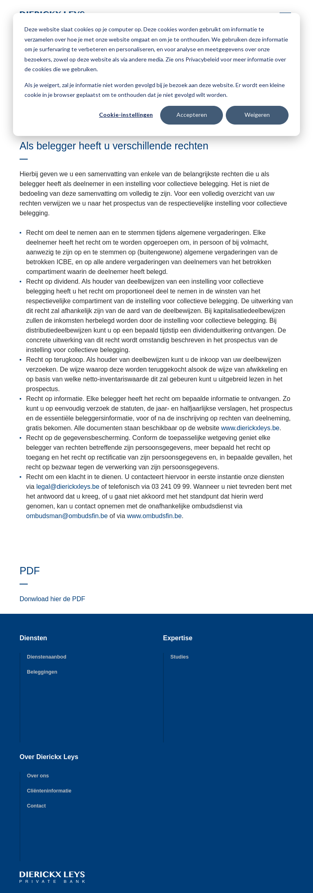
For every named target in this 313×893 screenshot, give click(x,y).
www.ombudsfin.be (154, 515)
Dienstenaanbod (46, 657)
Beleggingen (42, 672)
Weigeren (257, 114)
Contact (36, 806)
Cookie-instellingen (126, 114)
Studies (179, 657)
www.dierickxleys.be (250, 428)
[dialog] (156, 74)
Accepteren (191, 114)
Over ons (38, 776)
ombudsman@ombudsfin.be (67, 515)
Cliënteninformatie (49, 791)
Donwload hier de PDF (52, 598)
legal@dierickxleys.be (67, 486)
